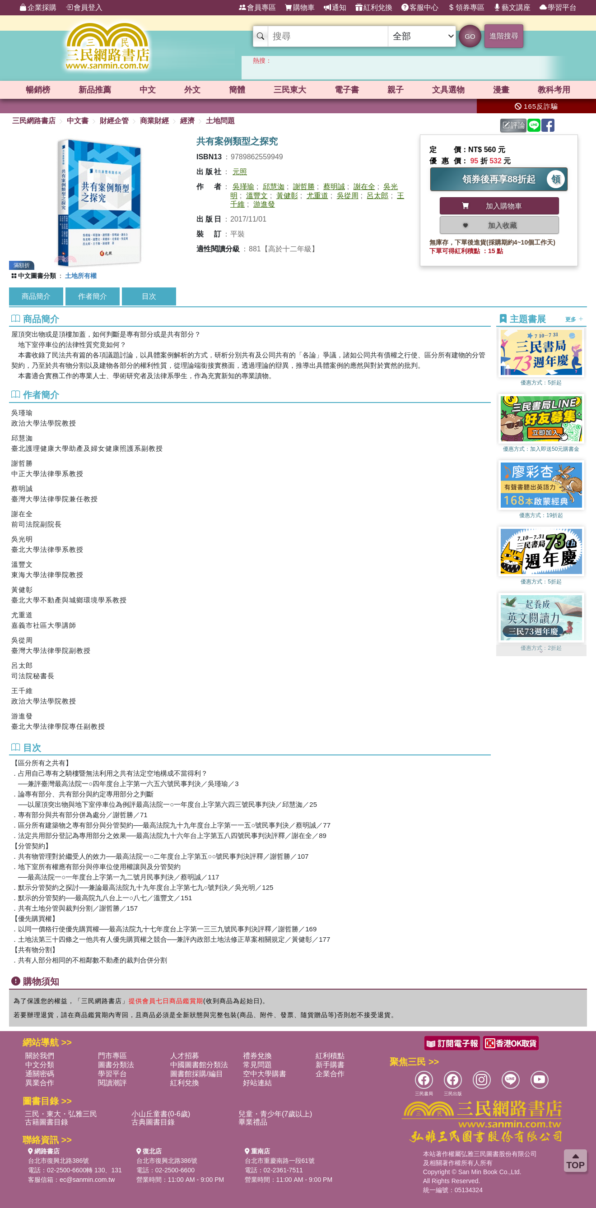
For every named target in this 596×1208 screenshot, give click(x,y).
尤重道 (317, 195)
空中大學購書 (264, 1074)
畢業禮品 (252, 1122)
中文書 (77, 121)
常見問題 (257, 1065)
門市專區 (112, 1056)
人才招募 (184, 1056)
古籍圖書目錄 (46, 1122)
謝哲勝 (304, 186)
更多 (574, 319)
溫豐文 (257, 195)
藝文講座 (512, 7)
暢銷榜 (38, 89)
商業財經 (154, 121)
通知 (335, 7)
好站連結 (257, 1083)
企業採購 (37, 7)
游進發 (264, 204)
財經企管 (114, 121)
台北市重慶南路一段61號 (280, 1160)
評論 (514, 125)
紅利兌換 (373, 7)
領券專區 (465, 7)
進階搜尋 (503, 36)
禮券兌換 (257, 1056)
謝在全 (364, 186)
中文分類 (39, 1065)
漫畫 (501, 89)
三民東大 (290, 89)
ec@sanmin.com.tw (87, 1179)
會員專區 (257, 7)
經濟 (187, 121)
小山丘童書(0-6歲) (160, 1114)
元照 (240, 172)
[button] (541, 651)
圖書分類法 (116, 1065)
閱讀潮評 (112, 1083)
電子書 (347, 89)
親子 (395, 89)
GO (470, 36)
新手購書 (330, 1065)
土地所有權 (81, 275)
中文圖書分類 (37, 275)
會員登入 (83, 7)
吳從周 (348, 195)
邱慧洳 (273, 186)
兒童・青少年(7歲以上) (275, 1114)
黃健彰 (287, 195)
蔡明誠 (334, 186)
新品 (95, 89)
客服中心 (419, 7)
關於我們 (39, 1056)
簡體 (237, 89)
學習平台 (558, 7)
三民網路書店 (34, 121)
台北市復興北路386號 (58, 1160)
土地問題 (220, 121)
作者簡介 (92, 296)
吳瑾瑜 (243, 186)
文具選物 (448, 89)
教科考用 (554, 89)
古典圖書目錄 (153, 1122)
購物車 (300, 7)
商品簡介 (36, 296)
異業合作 (39, 1083)
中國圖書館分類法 (199, 1065)
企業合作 (330, 1074)
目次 (149, 296)
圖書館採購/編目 (196, 1074)
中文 (148, 89)
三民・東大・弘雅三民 (61, 1114)
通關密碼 (39, 1074)
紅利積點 (330, 1056)
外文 (192, 89)
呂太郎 (377, 195)
